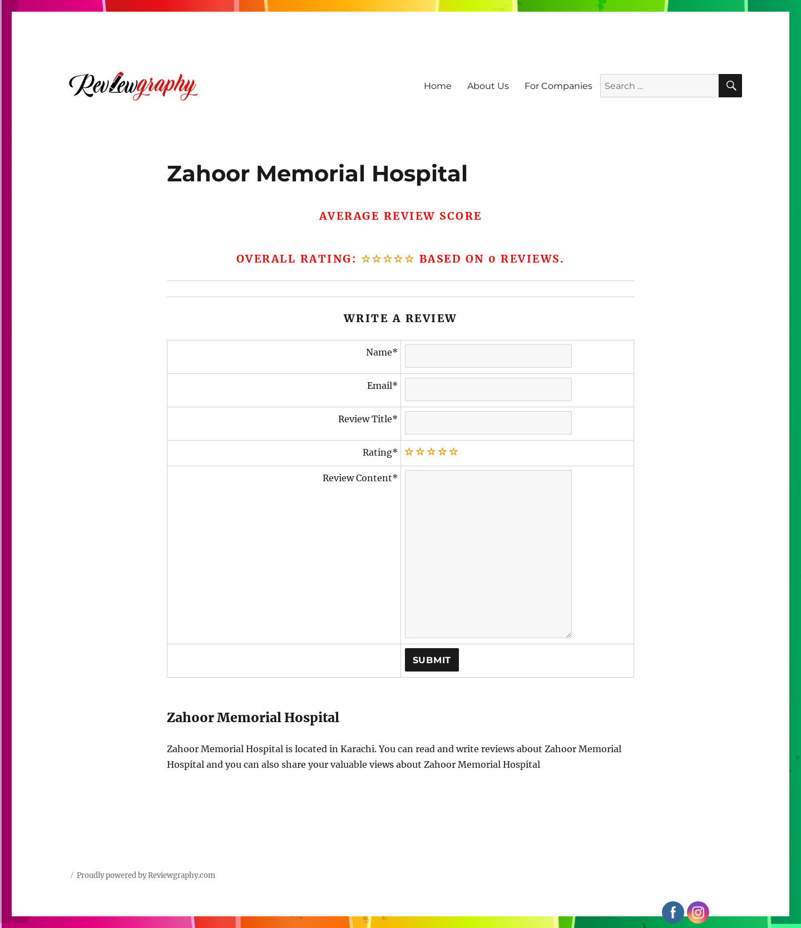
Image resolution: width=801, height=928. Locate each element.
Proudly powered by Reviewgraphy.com (146, 875)
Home (438, 86)
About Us (488, 86)
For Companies (558, 86)
